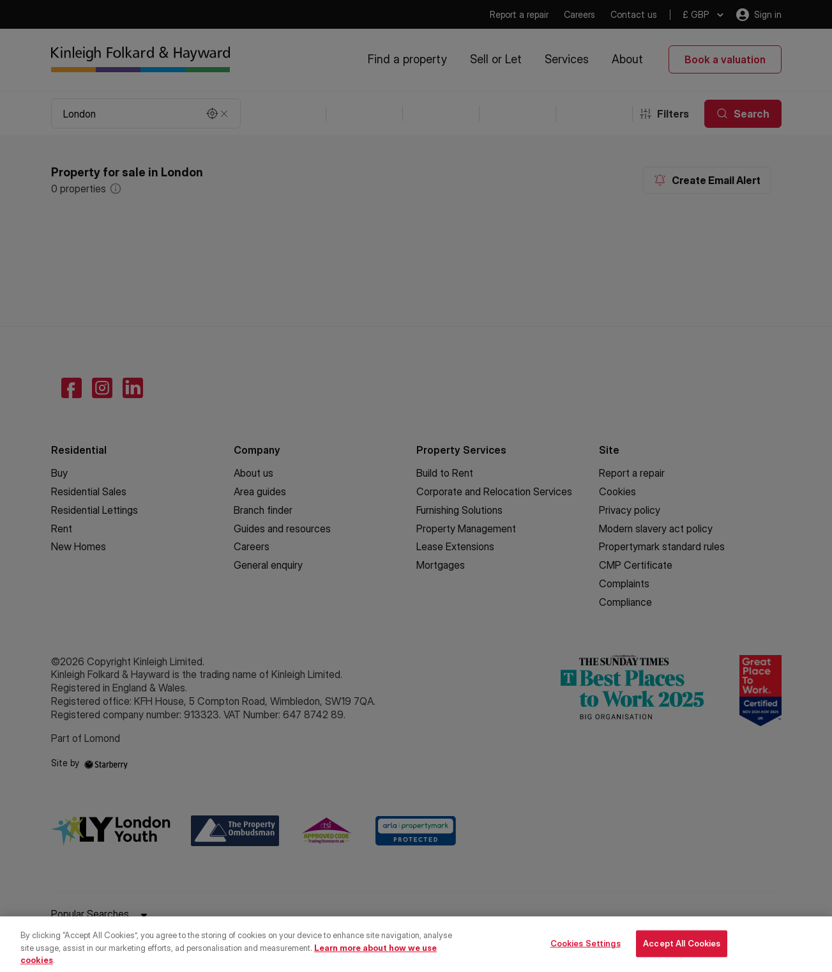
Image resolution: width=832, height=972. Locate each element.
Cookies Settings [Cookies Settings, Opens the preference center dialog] (585, 957)
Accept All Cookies (681, 957)
